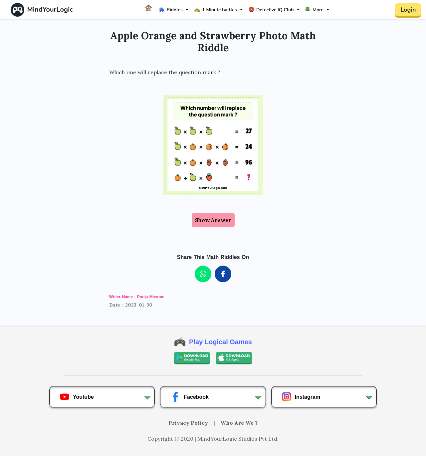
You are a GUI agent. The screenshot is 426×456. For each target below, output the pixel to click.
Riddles (171, 9)
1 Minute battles (215, 9)
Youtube (77, 397)
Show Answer (213, 220)
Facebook (189, 397)
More (314, 10)
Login (408, 10)
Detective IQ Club (271, 9)
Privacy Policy (188, 422)
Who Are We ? (239, 422)
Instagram (301, 397)
